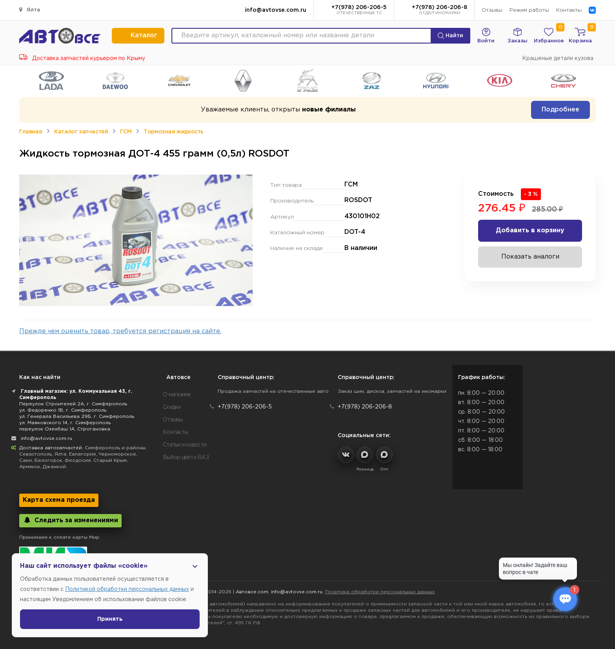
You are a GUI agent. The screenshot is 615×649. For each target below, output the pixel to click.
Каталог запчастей (81, 131)
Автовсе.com (252, 592)
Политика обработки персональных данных (380, 592)
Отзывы (492, 10)
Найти (450, 36)
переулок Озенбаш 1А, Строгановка (64, 429)
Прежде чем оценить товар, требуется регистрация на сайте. (120, 331)
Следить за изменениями (70, 520)
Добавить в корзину (530, 230)
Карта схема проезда (59, 500)
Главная (30, 131)
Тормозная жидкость (174, 131)
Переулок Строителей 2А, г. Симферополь (73, 404)
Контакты (569, 10)
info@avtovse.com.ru (275, 10)
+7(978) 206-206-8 (439, 10)
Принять (110, 619)
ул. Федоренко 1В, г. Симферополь (62, 410)
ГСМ (125, 131)
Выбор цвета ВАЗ (186, 457)
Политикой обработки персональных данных (127, 589)
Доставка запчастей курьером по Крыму (82, 58)
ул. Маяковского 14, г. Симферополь (65, 423)
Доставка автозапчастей (50, 448)
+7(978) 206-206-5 (359, 10)
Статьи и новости (184, 445)
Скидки (172, 407)
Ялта (29, 9)
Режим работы (529, 10)
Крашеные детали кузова (557, 58)
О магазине (177, 394)
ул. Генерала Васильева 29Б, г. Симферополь (76, 416)
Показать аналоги (530, 257)
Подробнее (560, 110)
